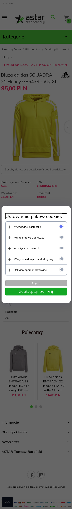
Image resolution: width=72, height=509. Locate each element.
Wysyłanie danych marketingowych (35, 259)
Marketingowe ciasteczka (29, 237)
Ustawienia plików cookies (33, 216)
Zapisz (36, 283)
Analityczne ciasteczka (27, 248)
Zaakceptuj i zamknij (36, 291)
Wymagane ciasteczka (27, 226)
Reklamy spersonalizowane (30, 269)
